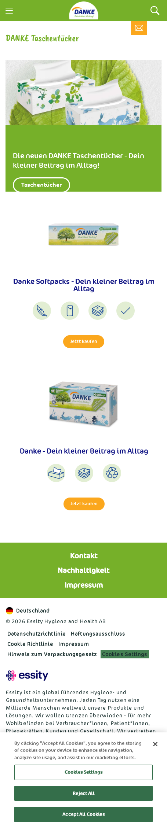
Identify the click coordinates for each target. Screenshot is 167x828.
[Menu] (9, 10)
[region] (83, 780)
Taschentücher (41, 185)
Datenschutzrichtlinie (36, 633)
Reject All (83, 793)
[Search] (155, 10)
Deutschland (28, 610)
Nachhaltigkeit (83, 570)
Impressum (84, 585)
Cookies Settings (125, 654)
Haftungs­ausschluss (98, 633)
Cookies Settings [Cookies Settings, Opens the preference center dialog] (83, 772)
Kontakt (83, 556)
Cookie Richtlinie (30, 643)
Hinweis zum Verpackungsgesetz (52, 654)
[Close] (155, 744)
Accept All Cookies (83, 814)
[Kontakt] (139, 28)
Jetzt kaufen (83, 341)
